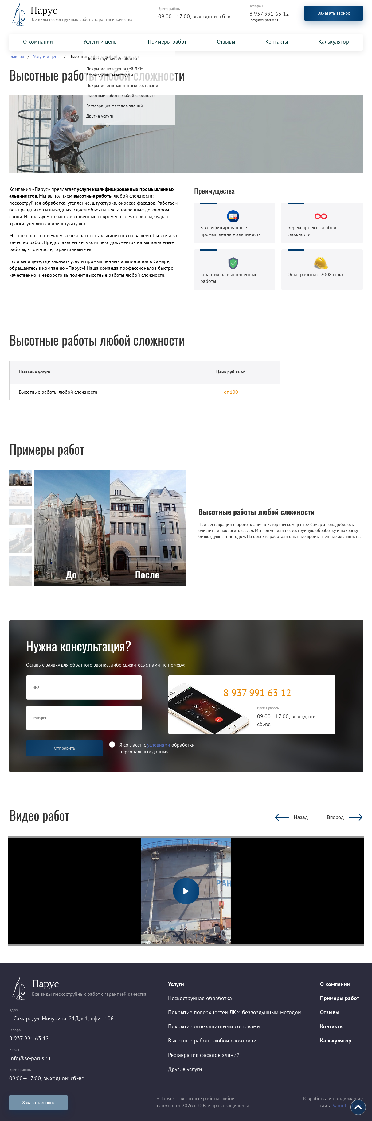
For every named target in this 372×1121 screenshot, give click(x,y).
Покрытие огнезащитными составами (214, 1026)
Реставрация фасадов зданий (204, 1054)
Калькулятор (334, 41)
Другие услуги (185, 1069)
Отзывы (226, 41)
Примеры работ (167, 41)
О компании (38, 41)
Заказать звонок (334, 13)
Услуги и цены (100, 41)
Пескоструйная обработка (200, 998)
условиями (158, 745)
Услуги (176, 984)
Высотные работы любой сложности (212, 1040)
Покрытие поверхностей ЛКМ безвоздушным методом (235, 1012)
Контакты (276, 41)
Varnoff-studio (348, 1105)
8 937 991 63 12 (269, 13)
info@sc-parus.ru (263, 19)
